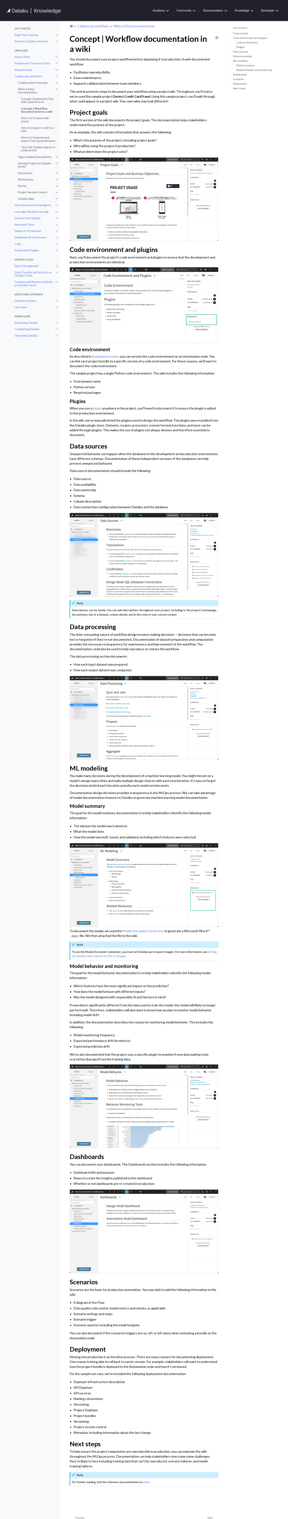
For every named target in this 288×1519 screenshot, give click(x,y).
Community (184, 10)
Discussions (25, 173)
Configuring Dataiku (27, 329)
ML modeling (240, 60)
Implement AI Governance (31, 237)
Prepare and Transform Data (32, 63)
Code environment (247, 42)
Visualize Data (23, 69)
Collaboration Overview (33, 82)
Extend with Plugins (27, 250)
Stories (22, 185)
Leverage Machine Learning (31, 211)
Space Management (27, 265)
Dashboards (240, 74)
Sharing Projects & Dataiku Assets (34, 165)
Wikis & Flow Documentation (27, 90)
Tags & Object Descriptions (35, 156)
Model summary (245, 65)
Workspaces (25, 179)
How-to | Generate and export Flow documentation (38, 139)
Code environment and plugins (250, 37)
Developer (267, 10)
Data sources (240, 51)
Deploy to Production (28, 230)
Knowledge (242, 10)
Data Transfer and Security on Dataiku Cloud (33, 274)
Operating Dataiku (26, 335)
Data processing (242, 56)
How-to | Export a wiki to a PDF (37, 129)
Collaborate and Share (28, 76)
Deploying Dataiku (26, 322)
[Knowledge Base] (35, 11)
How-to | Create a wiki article (35, 119)
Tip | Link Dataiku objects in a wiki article (38, 148)
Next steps (239, 88)
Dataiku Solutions (26, 300)
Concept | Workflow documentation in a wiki (37, 110)
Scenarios (238, 79)
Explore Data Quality (28, 218)
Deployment (240, 83)
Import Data (22, 56)
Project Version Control (32, 192)
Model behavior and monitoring (254, 69)
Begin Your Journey (26, 34)
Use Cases (21, 307)
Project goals (240, 33)
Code (18, 244)
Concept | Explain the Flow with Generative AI (37, 100)
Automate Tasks (25, 224)
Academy (159, 10)
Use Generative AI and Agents (33, 205)
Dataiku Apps (26, 198)
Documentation (213, 10)
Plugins (240, 47)
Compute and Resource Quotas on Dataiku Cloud (34, 283)
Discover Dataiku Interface (31, 41)
